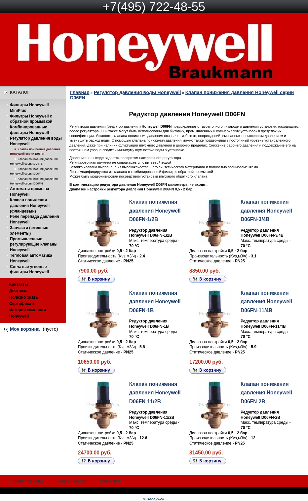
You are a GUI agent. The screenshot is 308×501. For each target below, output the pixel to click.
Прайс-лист (110, 481)
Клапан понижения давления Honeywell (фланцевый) (30, 206)
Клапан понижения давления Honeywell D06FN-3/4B (266, 210)
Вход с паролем (71, 481)
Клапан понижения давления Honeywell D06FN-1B (155, 301)
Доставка (18, 290)
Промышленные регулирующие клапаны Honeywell (34, 244)
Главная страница (27, 481)
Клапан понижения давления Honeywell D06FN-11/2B (155, 392)
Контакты (18, 284)
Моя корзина (25, 329)
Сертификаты (22, 303)
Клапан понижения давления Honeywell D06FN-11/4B (266, 301)
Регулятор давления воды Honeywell (137, 92)
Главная (80, 92)
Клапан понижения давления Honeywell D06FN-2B (266, 392)
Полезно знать (23, 297)
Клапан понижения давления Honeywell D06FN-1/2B (155, 210)
